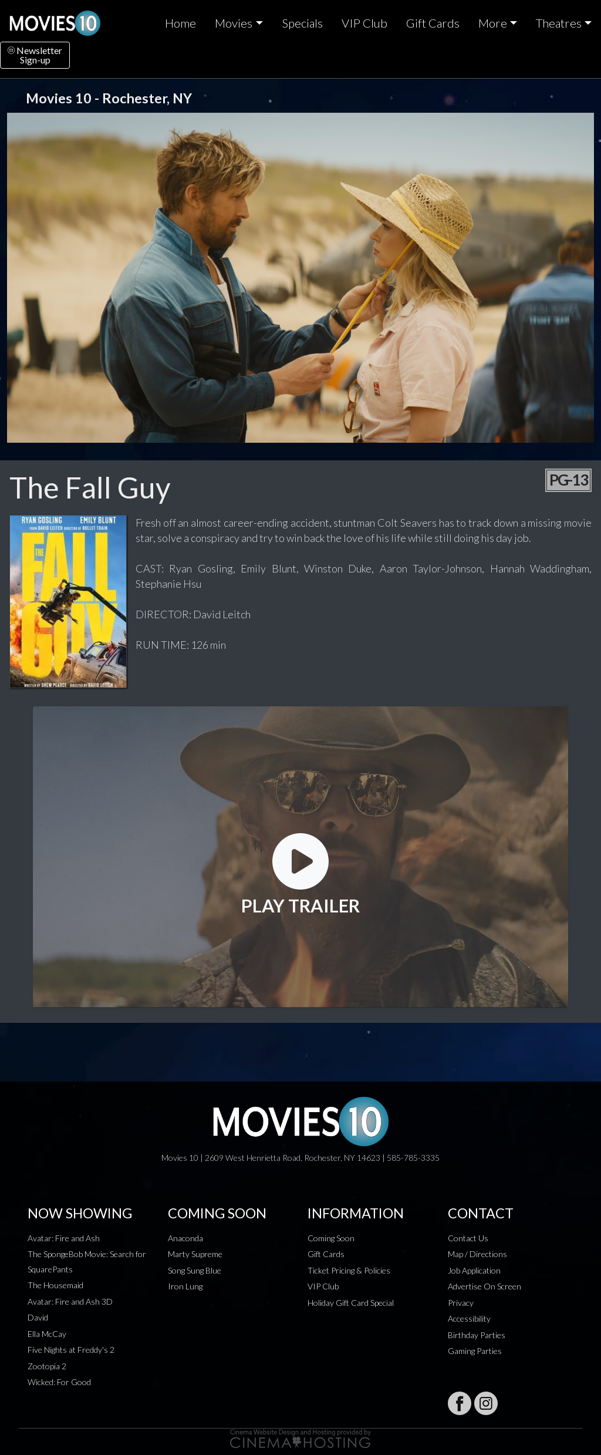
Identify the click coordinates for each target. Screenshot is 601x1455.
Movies (233, 23)
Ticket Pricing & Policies (349, 1270)
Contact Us (468, 1238)
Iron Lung (185, 1286)
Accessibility (469, 1318)
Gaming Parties (475, 1351)
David (38, 1317)
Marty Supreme (195, 1254)
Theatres (559, 23)
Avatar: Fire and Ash (64, 1238)
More (492, 23)
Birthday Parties (476, 1335)
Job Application (474, 1270)
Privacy (461, 1303)
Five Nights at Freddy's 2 (71, 1350)
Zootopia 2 (47, 1366)
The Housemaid (55, 1285)
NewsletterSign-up (35, 55)
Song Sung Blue (194, 1270)
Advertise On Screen (484, 1286)
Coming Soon (331, 1238)
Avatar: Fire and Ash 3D (70, 1301)
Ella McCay (47, 1334)
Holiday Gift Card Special (351, 1303)
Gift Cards (433, 23)
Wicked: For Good (59, 1382)
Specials (302, 23)
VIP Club (364, 23)
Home (180, 23)
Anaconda (185, 1238)
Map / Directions (477, 1254)
